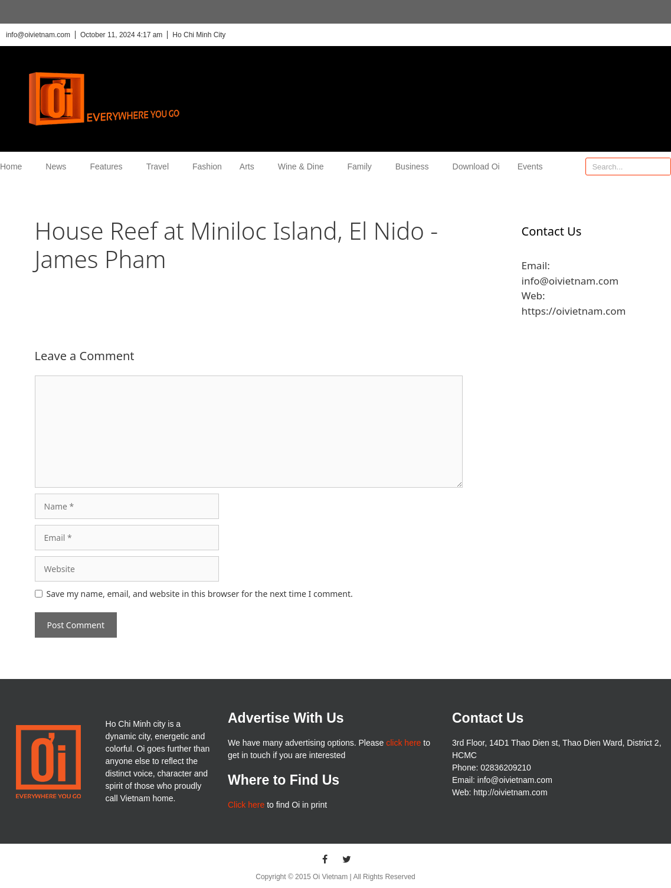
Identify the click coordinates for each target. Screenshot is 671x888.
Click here (246, 804)
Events (530, 166)
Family (363, 166)
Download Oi (476, 166)
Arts (250, 166)
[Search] (661, 166)
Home (14, 166)
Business (415, 166)
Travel (160, 166)
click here (403, 742)
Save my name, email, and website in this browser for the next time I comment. (200, 593)
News (58, 166)
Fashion (207, 166)
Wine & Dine (304, 166)
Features (109, 166)
